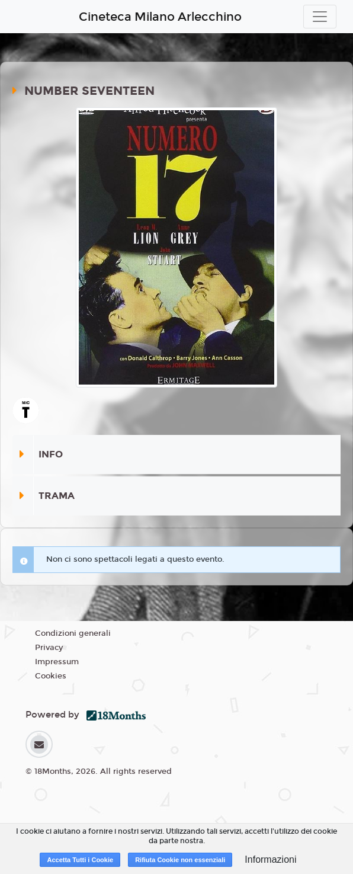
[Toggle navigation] (319, 16)
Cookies (50, 676)
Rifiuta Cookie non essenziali (180, 859)
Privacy (49, 647)
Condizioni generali (73, 633)
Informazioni (270, 859)
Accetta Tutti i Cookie (80, 859)
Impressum (57, 662)
